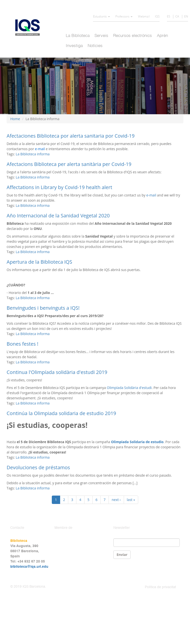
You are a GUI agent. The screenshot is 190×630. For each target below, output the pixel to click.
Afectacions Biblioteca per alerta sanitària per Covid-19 (69, 164)
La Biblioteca (78, 36)
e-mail (151, 195)
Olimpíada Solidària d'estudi (129, 387)
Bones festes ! (22, 343)
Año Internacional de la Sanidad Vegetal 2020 (58, 215)
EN (186, 16)
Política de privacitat (160, 587)
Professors (124, 16)
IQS (157, 16)
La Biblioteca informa (33, 154)
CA (177, 16)
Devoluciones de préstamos (38, 467)
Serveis (101, 36)
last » (131, 499)
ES (168, 16)
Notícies (95, 46)
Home (15, 118)
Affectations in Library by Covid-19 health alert (59, 187)
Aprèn (162, 36)
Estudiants (101, 16)
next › (116, 499)
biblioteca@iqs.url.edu (29, 566)
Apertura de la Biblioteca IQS (39, 261)
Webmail (144, 16)
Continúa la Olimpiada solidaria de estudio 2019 (61, 413)
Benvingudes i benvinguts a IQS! (43, 308)
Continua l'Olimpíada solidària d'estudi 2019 (57, 372)
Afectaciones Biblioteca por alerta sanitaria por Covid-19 (71, 135)
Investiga (74, 46)
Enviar (122, 554)
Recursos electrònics (132, 36)
